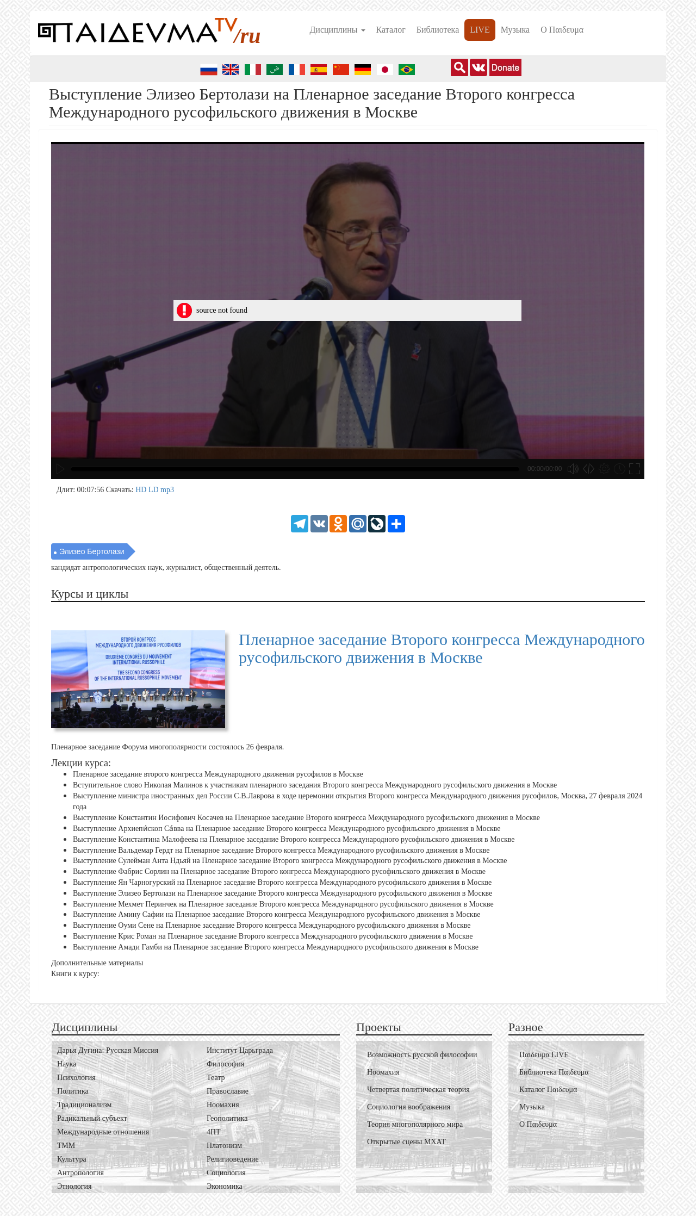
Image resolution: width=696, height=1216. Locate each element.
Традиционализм (84, 1105)
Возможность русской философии (422, 1055)
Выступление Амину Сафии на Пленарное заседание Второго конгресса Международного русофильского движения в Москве (276, 914)
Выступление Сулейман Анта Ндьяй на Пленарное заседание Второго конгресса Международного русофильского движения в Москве (290, 861)
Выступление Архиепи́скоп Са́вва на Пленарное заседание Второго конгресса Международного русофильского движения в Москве (287, 829)
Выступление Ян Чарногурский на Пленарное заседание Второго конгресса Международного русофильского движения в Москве (282, 882)
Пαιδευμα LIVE (544, 1055)
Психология (76, 1078)
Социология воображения (408, 1107)
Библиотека (438, 29)
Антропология (80, 1173)
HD (141, 490)
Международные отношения (103, 1132)
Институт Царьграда (240, 1050)
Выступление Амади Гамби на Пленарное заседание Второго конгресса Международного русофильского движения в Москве (275, 947)
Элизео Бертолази (92, 551)
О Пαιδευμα (561, 29)
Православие (227, 1091)
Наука (66, 1064)
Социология (226, 1173)
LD (154, 490)
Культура (71, 1159)
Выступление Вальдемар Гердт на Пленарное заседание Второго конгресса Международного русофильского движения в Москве (281, 850)
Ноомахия (223, 1105)
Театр (216, 1078)
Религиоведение (233, 1159)
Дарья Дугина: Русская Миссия (107, 1050)
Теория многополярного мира (415, 1124)
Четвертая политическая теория (418, 1089)
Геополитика (227, 1118)
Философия (225, 1064)
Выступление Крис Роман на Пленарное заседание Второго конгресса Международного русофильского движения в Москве (273, 936)
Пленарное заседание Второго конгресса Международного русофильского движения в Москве (442, 648)
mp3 (167, 490)
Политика (73, 1091)
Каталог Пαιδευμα (548, 1089)
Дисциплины (337, 29)
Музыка (515, 29)
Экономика (225, 1186)
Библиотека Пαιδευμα (554, 1072)
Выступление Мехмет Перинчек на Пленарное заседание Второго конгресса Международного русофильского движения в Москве (283, 903)
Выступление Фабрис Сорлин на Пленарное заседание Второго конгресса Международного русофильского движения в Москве (279, 871)
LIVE (479, 29)
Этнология (74, 1186)
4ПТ (214, 1132)
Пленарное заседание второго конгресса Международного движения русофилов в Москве (218, 774)
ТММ (66, 1145)
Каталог (391, 29)
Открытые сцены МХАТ (406, 1142)
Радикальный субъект (92, 1118)
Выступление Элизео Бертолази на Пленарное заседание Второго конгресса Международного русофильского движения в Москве (282, 893)
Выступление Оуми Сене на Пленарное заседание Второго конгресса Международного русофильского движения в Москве (272, 925)
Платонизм (224, 1145)
